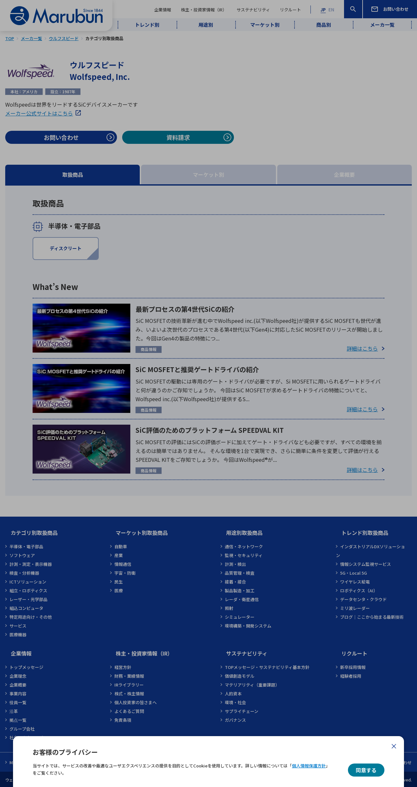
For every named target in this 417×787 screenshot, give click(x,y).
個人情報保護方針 (309, 766)
